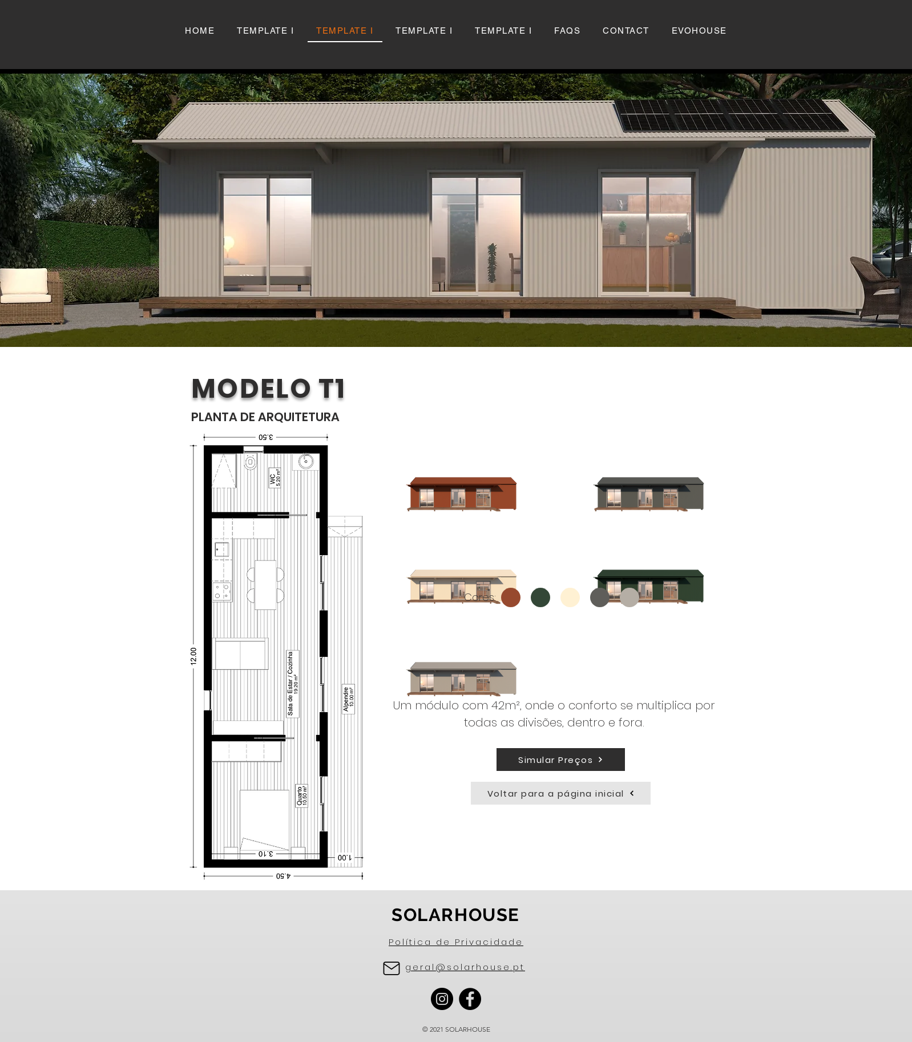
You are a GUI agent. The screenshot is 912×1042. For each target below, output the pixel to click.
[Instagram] (442, 999)
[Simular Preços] (561, 759)
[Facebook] (470, 999)
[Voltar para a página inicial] (561, 793)
